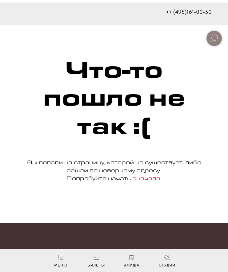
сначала (146, 179)
